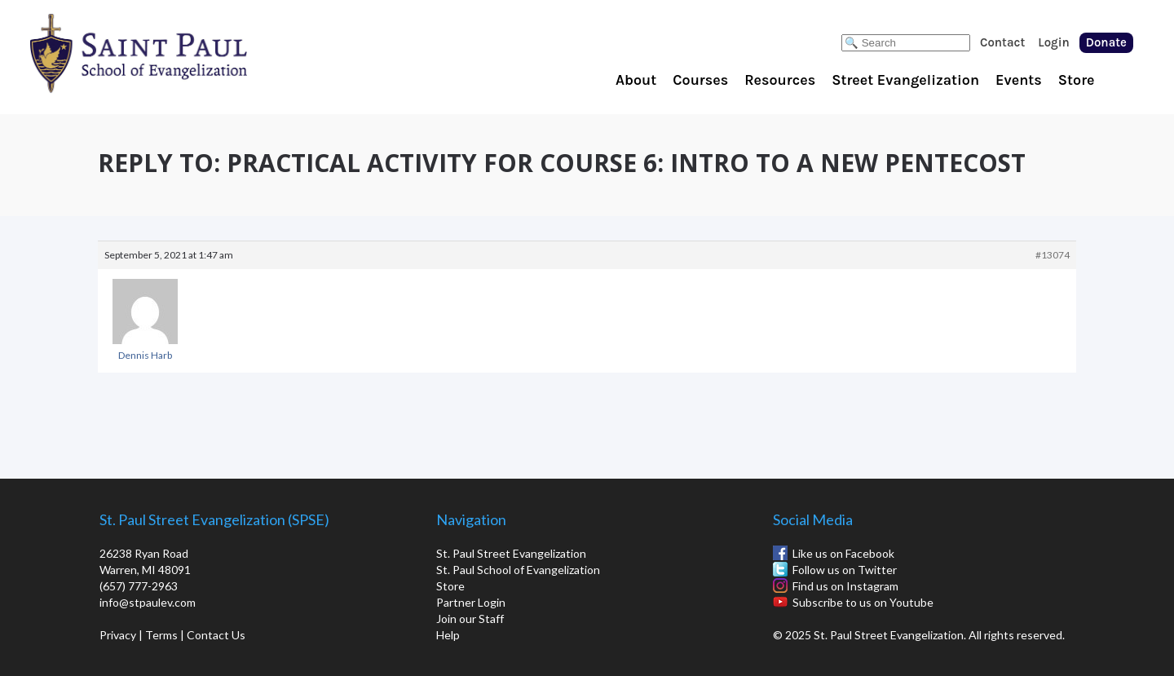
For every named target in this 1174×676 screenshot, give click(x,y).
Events (1018, 80)
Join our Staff (470, 618)
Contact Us (216, 635)
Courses (700, 80)
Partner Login (470, 602)
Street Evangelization (905, 80)
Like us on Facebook (843, 553)
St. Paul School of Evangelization (171, 53)
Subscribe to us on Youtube (862, 602)
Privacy (117, 635)
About (636, 80)
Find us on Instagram (845, 586)
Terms (161, 635)
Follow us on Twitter (844, 570)
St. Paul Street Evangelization (511, 553)
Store (1076, 80)
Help (448, 635)
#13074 (1052, 255)
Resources (779, 80)
